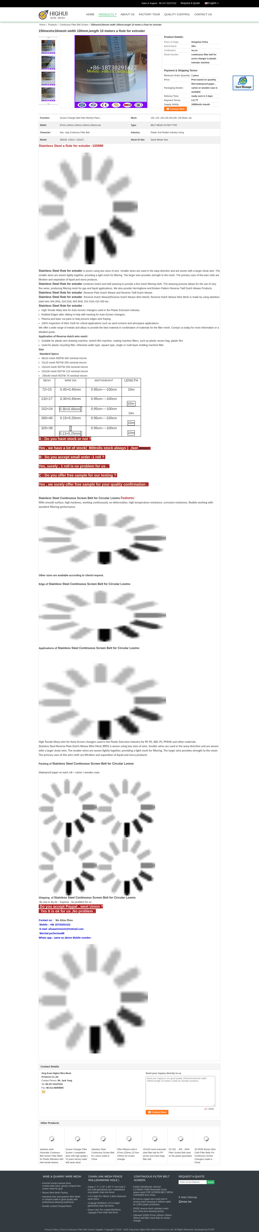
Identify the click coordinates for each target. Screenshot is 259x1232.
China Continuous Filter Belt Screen (77, 1229)
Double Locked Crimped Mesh (56, 1206)
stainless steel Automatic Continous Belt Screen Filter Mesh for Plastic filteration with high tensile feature (51, 1156)
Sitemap (192, 1197)
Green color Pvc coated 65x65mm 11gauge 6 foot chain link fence (104, 1211)
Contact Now (177, 109)
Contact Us (203, 14)
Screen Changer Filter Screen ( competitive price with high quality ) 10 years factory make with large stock (77, 1156)
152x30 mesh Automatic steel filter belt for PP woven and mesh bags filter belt (154, 1154)
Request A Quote (190, 3)
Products (106, 14)
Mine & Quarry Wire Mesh (62, 1176)
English (214, 2)
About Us (127, 14)
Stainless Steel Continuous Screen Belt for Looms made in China (102, 1154)
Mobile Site (185, 1202)
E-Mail (182, 1197)
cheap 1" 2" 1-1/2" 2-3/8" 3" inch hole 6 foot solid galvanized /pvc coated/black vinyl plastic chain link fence (106, 1190)
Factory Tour (149, 14)
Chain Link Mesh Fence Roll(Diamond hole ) (105, 1178)
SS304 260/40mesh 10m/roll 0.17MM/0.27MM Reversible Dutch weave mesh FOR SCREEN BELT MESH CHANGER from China (153, 1191)
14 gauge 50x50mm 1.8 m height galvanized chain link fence (103, 1204)
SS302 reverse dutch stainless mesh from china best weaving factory (151, 1210)
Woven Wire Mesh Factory (55, 1192)
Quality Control (177, 14)
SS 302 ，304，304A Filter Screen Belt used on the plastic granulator (180, 1152)
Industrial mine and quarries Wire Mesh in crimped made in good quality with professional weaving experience (61, 1199)
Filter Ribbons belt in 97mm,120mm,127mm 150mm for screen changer (128, 1154)
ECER (211, 1229)
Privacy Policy (51, 1229)
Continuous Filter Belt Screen (74, 24)
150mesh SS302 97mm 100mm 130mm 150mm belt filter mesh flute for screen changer (152, 1218)
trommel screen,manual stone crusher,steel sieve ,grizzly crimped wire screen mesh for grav (61, 1186)
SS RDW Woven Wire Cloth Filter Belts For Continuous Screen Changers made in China (205, 1156)
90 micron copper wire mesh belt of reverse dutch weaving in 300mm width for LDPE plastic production (152, 1202)
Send (210, 1182)
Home (90, 14)
